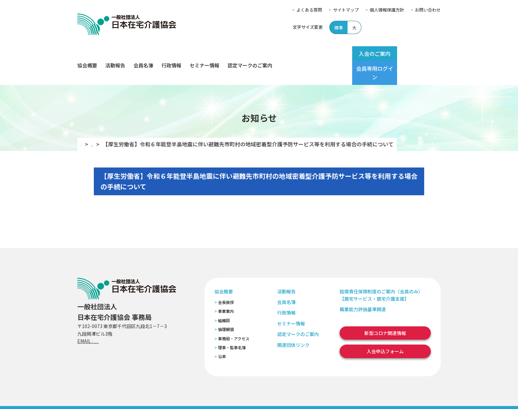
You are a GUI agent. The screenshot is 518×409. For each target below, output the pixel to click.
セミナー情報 (204, 53)
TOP (86, 121)
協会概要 (87, 53)
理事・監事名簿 (232, 324)
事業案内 (226, 287)
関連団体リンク (293, 321)
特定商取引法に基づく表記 (202, 395)
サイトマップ (346, 10)
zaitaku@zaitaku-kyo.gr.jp (123, 317)
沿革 (222, 333)
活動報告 (115, 53)
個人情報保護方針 (387, 10)
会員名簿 (143, 53)
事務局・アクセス (233, 314)
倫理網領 (226, 306)
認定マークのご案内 (250, 53)
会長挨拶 (226, 278)
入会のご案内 (362, 53)
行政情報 (171, 53)
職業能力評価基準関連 (363, 285)
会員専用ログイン (415, 53)
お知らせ (112, 121)
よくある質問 (309, 10)
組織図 (224, 297)
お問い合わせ (428, 10)
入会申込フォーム (385, 327)
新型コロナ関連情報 (385, 309)
